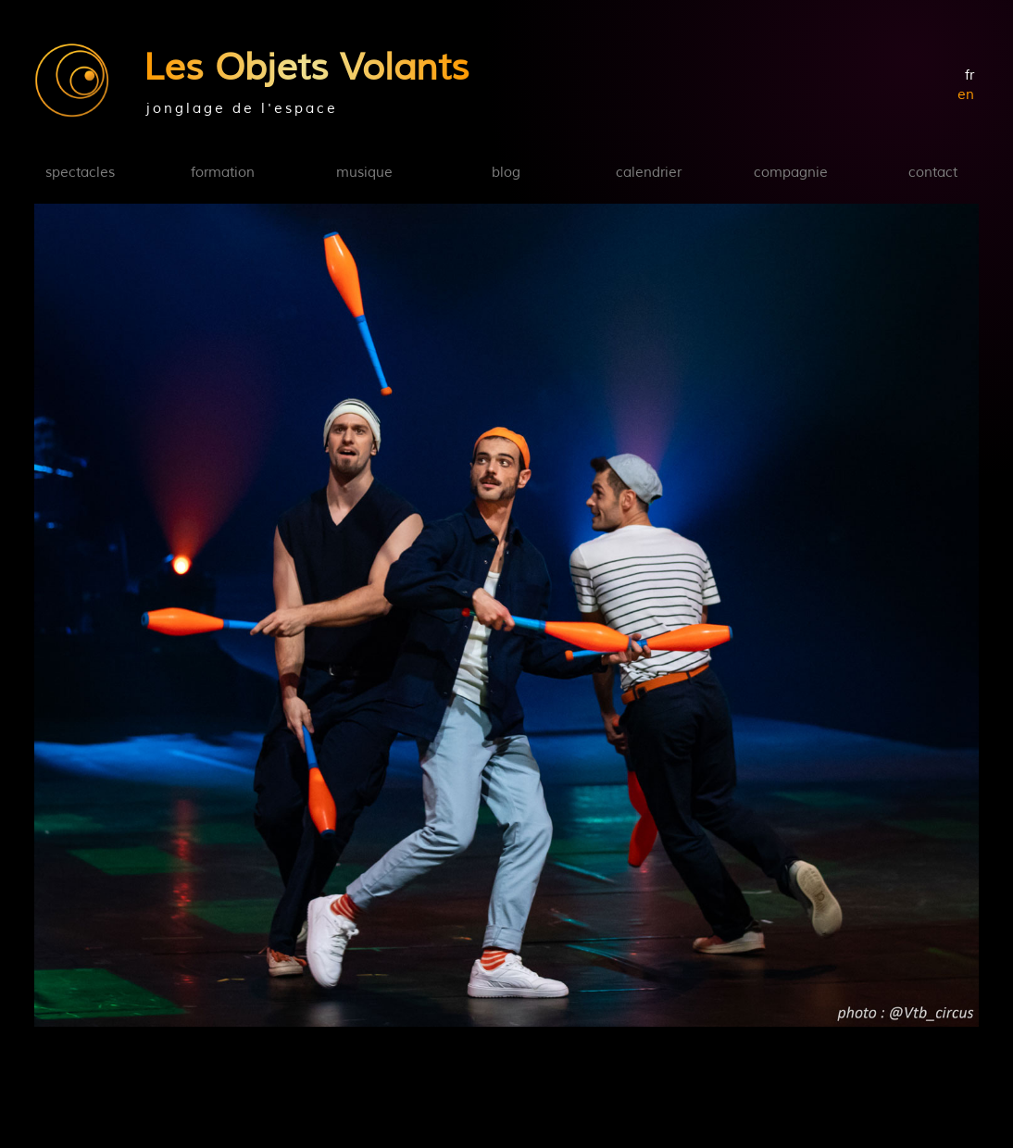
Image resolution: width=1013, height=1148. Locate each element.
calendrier (649, 172)
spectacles (80, 172)
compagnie (791, 172)
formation (223, 172)
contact (932, 172)
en (965, 95)
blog (506, 172)
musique (364, 172)
